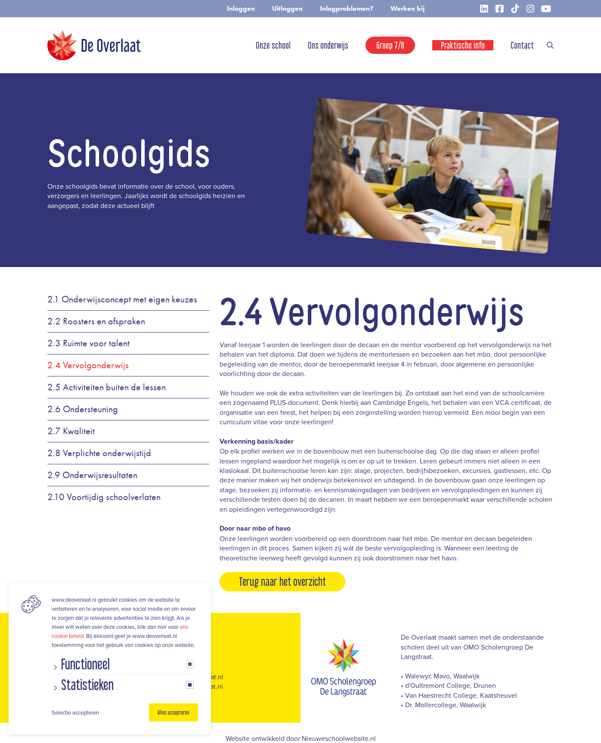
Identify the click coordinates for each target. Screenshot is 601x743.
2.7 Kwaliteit (71, 431)
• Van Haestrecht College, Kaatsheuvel (459, 695)
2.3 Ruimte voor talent (88, 343)
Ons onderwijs (328, 45)
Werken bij (407, 8)
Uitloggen (287, 8)
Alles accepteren (173, 712)
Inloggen (241, 8)
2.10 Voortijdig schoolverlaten (104, 497)
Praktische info (463, 45)
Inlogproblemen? (346, 8)
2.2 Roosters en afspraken (96, 321)
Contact (522, 45)
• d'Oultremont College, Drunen (448, 685)
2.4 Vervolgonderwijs (88, 365)
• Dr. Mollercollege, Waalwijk (443, 704)
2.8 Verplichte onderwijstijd (99, 453)
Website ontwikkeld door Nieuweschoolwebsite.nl (301, 738)
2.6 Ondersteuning (82, 409)
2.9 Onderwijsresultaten (92, 475)
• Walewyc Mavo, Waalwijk (440, 676)
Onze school (273, 45)
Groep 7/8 (390, 45)
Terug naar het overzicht (282, 581)
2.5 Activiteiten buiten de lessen (106, 387)
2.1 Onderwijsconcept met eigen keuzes (122, 299)
